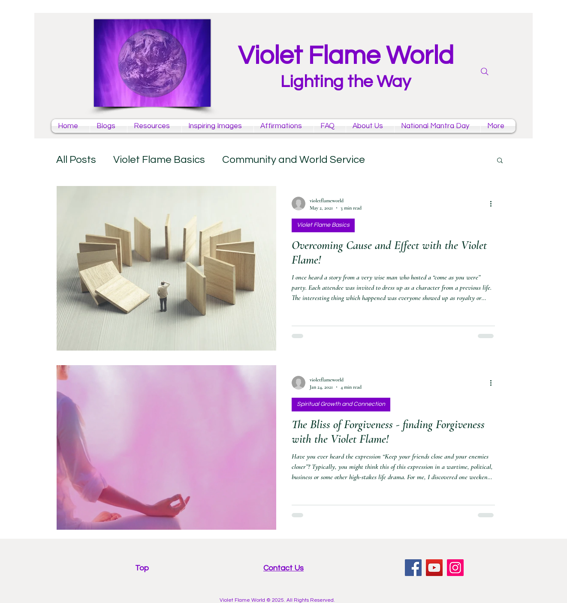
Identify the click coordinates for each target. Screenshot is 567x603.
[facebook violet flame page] (413, 567)
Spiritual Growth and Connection (341, 404)
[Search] (485, 72)
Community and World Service (293, 159)
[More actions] (494, 203)
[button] (500, 160)
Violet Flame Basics (159, 159)
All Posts (76, 159)
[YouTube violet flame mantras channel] (434, 567)
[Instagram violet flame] (455, 567)
